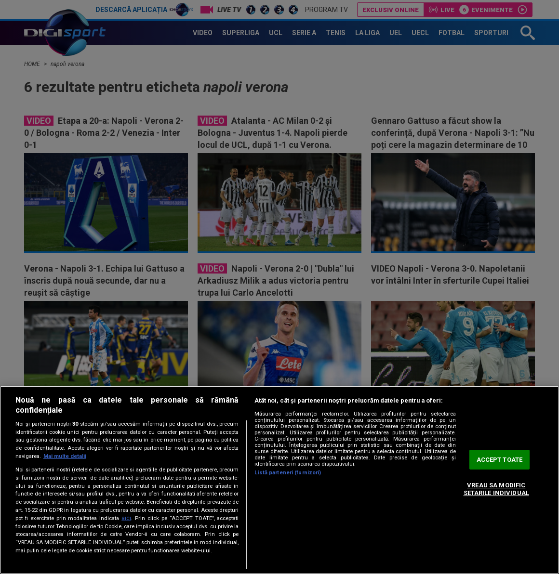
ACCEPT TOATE (500, 459)
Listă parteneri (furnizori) (287, 473)
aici (126, 518)
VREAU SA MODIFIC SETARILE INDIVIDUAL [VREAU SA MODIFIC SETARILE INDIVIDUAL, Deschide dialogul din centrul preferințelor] (496, 489)
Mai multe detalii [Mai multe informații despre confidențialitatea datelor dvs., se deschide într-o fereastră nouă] (64, 456)
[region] (279, 480)
